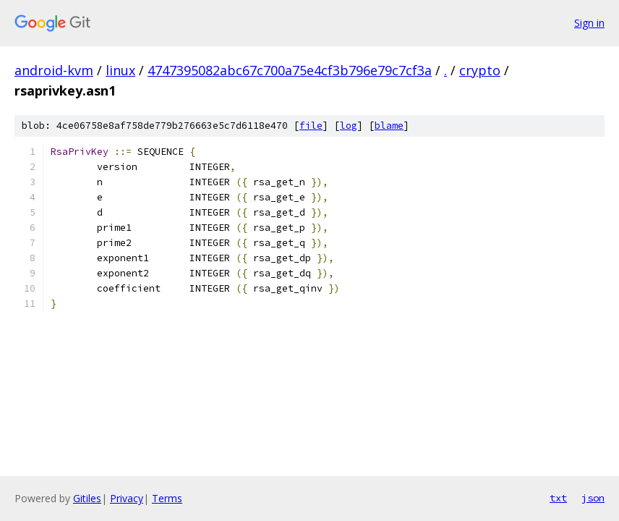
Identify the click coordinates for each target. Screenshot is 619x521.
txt (558, 497)
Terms (167, 498)
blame (389, 125)
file (311, 125)
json (593, 497)
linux (120, 70)
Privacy (126, 498)
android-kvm (53, 70)
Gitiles (87, 498)
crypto (479, 70)
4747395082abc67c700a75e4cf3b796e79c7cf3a (290, 70)
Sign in (589, 23)
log (348, 125)
